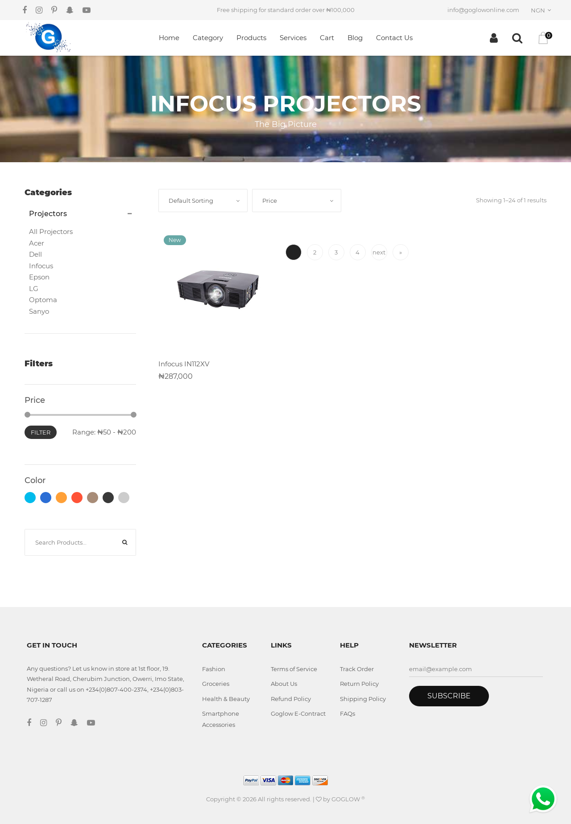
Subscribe (449, 696)
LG (33, 288)
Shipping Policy (363, 698)
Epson (39, 277)
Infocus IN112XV (183, 364)
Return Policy (359, 683)
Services (293, 37)
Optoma (43, 299)
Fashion (213, 668)
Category (208, 37)
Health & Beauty (226, 698)
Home (169, 37)
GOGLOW (348, 799)
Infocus (41, 266)
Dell (35, 254)
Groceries (215, 683)
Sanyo (39, 311)
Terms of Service (294, 668)
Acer (36, 243)
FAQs (347, 713)
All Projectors (51, 231)
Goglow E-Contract (298, 713)
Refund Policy (291, 698)
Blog (355, 37)
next (378, 252)
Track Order (357, 668)
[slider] (27, 415)
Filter (40, 432)
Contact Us (394, 37)
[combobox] (542, 10)
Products (251, 37)
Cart (327, 37)
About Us (284, 683)
